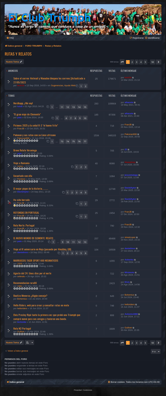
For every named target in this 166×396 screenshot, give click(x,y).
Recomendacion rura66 (25, 283)
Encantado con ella (22, 176)
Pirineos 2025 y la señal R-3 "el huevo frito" (35, 125)
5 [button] (145, 62)
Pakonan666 (23, 138)
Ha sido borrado (21, 200)
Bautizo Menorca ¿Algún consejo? (30, 296)
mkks (19, 286)
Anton (20, 166)
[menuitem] (10, 37)
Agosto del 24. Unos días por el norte (32, 273)
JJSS (19, 263)
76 (79, 141)
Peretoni (21, 179)
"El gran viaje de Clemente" (27, 114)
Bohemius (22, 299)
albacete (129, 102)
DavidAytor (23, 191)
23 (126, 149)
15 (85, 107)
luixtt (20, 106)
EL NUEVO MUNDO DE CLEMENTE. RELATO (33, 238)
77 (85, 141)
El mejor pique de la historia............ (30, 188)
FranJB (20, 128)
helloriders (22, 308)
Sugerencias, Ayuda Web (63, 85)
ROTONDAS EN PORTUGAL (26, 212)
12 (68, 107)
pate (19, 117)
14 (79, 107)
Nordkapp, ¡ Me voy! (23, 103)
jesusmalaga (131, 175)
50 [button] (152, 62)
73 (62, 141)
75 (73, 141)
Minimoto (129, 272)
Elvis (127, 282)
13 (73, 107)
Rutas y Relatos (18, 54)
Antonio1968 (131, 314)
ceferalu (21, 276)
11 (62, 107)
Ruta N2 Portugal (22, 328)
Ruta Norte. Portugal (23, 225)
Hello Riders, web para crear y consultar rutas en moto (41, 305)
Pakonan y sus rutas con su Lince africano (34, 135)
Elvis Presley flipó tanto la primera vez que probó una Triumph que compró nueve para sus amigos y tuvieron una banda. (46, 317)
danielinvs (22, 252)
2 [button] (132, 62)
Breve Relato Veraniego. (25, 150)
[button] (122, 62)
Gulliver (21, 331)
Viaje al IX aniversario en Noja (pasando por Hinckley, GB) (42, 249)
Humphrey (130, 162)
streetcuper (130, 237)
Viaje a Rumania (21, 163)
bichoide (21, 322)
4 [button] (141, 62)
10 (85, 118)
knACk (20, 85)
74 (68, 141)
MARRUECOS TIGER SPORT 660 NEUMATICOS (35, 260)
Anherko (129, 259)
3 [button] (136, 62)
